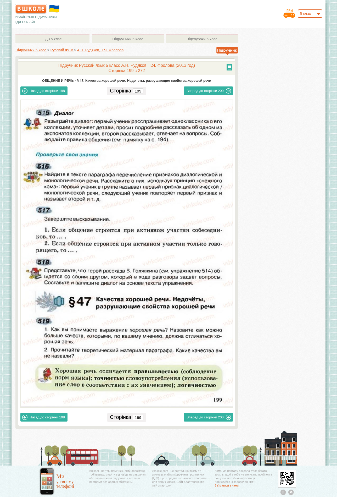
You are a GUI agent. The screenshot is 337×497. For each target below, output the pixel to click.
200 (209, 91)
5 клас (52, 39)
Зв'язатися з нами (227, 485)
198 (43, 91)
